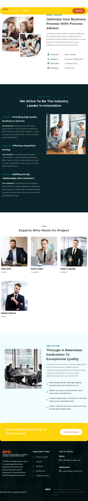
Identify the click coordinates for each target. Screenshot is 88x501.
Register (78, 11)
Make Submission (71, 432)
